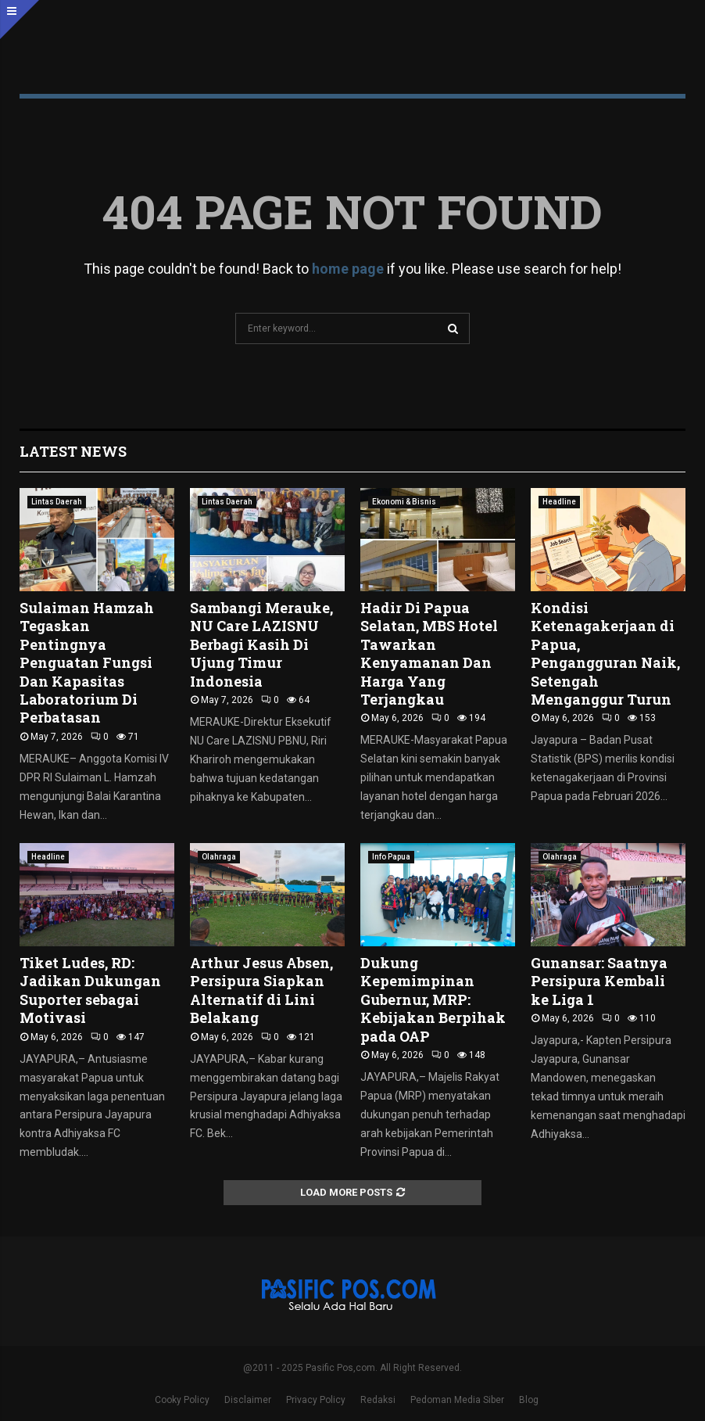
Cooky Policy (182, 1399)
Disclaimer (247, 1399)
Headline (559, 501)
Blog (529, 1399)
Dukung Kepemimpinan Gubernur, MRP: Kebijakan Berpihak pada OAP (433, 999)
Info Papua (391, 856)
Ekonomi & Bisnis (404, 501)
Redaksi (377, 1399)
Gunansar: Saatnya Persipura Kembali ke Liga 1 (599, 981)
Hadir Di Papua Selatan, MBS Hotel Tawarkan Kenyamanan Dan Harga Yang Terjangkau (429, 653)
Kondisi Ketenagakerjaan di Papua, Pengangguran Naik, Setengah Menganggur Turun (605, 653)
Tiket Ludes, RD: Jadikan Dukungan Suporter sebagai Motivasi (90, 990)
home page (348, 268)
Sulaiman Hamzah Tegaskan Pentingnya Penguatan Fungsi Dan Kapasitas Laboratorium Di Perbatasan (87, 662)
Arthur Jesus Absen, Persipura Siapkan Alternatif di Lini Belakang (261, 990)
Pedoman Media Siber (457, 1399)
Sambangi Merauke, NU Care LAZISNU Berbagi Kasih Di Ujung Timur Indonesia (261, 644)
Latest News (73, 451)
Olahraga (219, 856)
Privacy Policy (315, 1399)
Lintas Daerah (56, 501)
